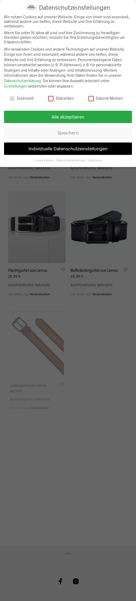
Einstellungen (15, 85)
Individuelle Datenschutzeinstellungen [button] (68, 148)
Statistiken (61, 97)
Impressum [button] (95, 159)
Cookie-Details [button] (44, 159)
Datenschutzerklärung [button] (70, 159)
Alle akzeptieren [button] (68, 116)
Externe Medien (105, 97)
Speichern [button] (68, 132)
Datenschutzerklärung (22, 80)
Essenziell (21, 97)
